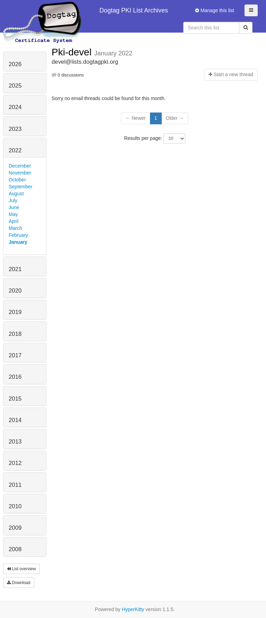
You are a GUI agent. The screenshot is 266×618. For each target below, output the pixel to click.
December (20, 166)
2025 (15, 85)
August (16, 193)
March (15, 228)
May (13, 214)
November (20, 173)
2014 (15, 420)
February (18, 235)
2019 (15, 312)
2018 (15, 334)
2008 (15, 549)
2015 (15, 398)
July (13, 200)
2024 (15, 107)
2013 (15, 441)
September (20, 186)
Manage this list (214, 10)
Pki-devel (73, 52)
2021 (15, 269)
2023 (15, 129)
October (17, 179)
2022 (15, 150)
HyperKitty (133, 609)
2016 (15, 377)
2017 (15, 355)
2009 (15, 528)
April (13, 221)
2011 (15, 485)
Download (18, 582)
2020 (15, 290)
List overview (21, 568)
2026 (15, 64)
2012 (15, 463)
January (18, 242)
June (14, 207)
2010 (15, 506)
